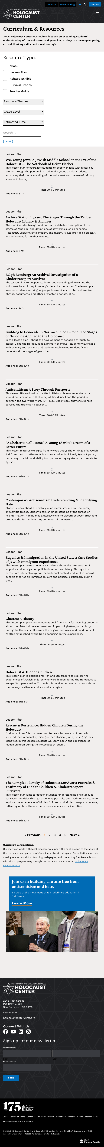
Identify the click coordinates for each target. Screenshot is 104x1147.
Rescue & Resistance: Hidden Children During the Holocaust (44, 727)
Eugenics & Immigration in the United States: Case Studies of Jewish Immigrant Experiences (52, 559)
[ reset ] (8, 141)
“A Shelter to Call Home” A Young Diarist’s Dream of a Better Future (48, 444)
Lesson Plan (18, 72)
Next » (75, 835)
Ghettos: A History (20, 618)
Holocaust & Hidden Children (29, 672)
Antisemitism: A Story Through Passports (38, 389)
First (5, 1058)
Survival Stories (21, 85)
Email (9, 1061)
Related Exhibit (20, 78)
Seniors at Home (17, 1116)
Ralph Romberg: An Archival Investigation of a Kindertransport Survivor (42, 276)
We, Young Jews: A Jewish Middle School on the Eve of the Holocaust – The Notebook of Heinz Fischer (51, 161)
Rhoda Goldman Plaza (87, 1116)
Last (54, 1058)
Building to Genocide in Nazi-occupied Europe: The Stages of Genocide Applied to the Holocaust (51, 334)
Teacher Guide (19, 91)
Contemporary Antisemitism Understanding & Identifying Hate (51, 502)
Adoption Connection (65, 1116)
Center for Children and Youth (40, 1116)
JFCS (5, 1116)
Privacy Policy (9, 1121)
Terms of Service (25, 1121)
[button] (85, 4)
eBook (14, 66)
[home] (21, 14)
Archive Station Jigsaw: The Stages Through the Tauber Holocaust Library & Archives (49, 219)
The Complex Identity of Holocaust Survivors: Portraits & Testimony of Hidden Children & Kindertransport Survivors (50, 786)
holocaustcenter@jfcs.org (19, 1017)
